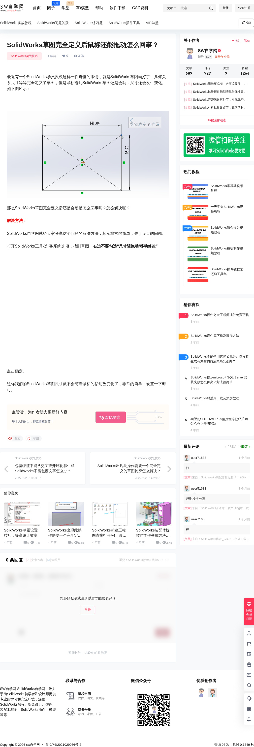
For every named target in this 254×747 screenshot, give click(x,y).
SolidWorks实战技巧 (24, 56)
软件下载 (118, 8)
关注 (236, 40)
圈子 (51, 5)
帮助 (99, 8)
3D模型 (82, 8)
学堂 (65, 5)
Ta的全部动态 (217, 120)
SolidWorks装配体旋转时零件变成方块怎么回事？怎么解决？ (153, 530)
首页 (37, 8)
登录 (225, 8)
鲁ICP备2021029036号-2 (63, 739)
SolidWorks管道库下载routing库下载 (225, 508)
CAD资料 (140, 8)
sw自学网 (32, 739)
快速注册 (244, 8)
